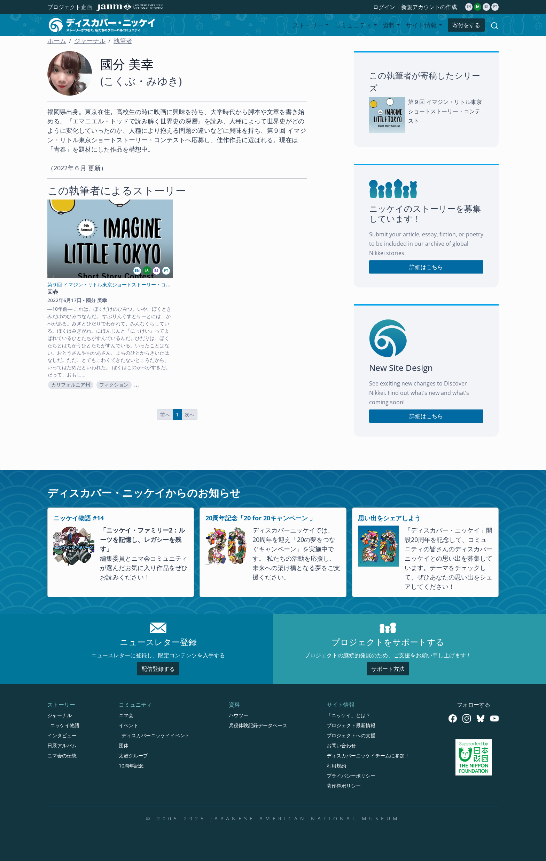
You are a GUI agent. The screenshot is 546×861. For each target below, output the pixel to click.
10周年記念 (131, 765)
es (486, 7)
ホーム (56, 40)
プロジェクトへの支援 (351, 735)
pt (495, 7)
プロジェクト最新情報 (351, 725)
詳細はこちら (426, 267)
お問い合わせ (341, 745)
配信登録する (158, 669)
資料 (234, 704)
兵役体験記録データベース (258, 725)
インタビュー (62, 735)
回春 (52, 291)
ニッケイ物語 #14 (78, 518)
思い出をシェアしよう (389, 518)
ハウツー (238, 715)
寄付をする (466, 25)
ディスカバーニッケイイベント (156, 735)
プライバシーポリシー (351, 775)
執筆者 (123, 40)
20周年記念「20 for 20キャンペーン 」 (260, 518)
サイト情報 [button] (421, 25)
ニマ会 (126, 715)
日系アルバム (62, 745)
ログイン (384, 7)
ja (477, 7)
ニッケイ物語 (64, 725)
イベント (128, 725)
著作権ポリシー (344, 785)
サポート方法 (388, 669)
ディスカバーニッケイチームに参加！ (368, 755)
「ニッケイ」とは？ (348, 715)
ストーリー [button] (308, 25)
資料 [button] (389, 25)
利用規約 (336, 765)
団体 (123, 745)
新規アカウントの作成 (429, 7)
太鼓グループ (133, 755)
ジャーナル (90, 40)
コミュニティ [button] (353, 25)
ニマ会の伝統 (62, 755)
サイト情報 (340, 704)
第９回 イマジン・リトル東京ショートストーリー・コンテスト (445, 111)
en (469, 7)
